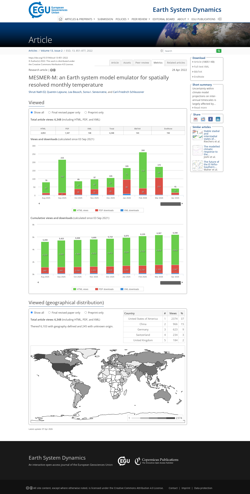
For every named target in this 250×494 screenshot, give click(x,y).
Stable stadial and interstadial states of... (212, 134)
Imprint (186, 488)
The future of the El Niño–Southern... (211, 164)
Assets (127, 62)
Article (115, 62)
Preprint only (94, 112)
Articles (33, 50)
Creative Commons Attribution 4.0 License (138, 488)
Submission (105, 19)
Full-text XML (201, 66)
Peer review (142, 62)
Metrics (158, 62)
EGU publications (203, 19)
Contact (173, 488)
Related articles (176, 62)
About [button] (182, 19)
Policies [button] (121, 19)
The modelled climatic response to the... (212, 150)
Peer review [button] (140, 19)
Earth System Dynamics (187, 9)
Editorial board (164, 19)
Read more (200, 107)
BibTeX (198, 71)
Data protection (203, 488)
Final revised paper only (64, 112)
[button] (162, 50)
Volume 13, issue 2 (51, 50)
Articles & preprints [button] (79, 19)
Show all (37, 112)
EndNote (199, 76)
